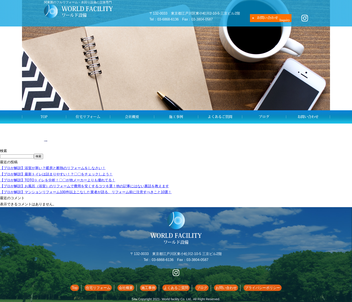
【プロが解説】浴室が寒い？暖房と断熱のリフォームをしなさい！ (53, 168)
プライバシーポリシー (253, 288)
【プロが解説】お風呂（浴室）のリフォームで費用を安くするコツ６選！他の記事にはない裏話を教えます (84, 186)
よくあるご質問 (220, 117)
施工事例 (176, 117)
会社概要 (132, 117)
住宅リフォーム (88, 117)
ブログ (264, 117)
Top (44, 117)
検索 (3, 151)
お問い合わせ (308, 117)
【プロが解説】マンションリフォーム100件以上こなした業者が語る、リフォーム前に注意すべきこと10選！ (86, 192)
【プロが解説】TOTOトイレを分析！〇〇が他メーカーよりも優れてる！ (57, 180)
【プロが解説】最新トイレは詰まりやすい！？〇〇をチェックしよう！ (56, 174)
